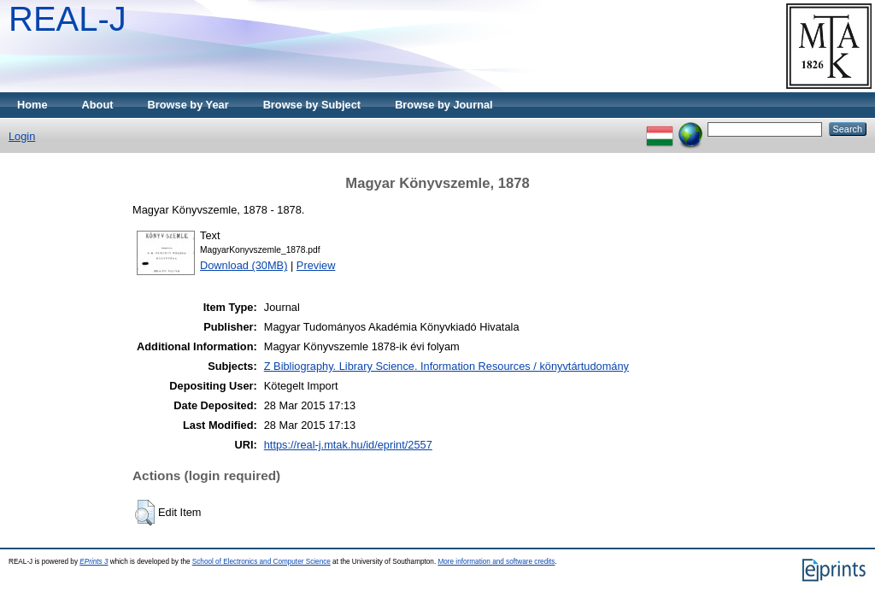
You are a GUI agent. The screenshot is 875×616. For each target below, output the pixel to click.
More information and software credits (496, 562)
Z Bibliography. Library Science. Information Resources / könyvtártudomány (446, 366)
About (98, 104)
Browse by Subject (312, 104)
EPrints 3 (93, 562)
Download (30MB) (243, 265)
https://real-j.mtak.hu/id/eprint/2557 (348, 444)
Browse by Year (188, 104)
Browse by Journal (444, 104)
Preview (316, 265)
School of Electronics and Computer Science (261, 562)
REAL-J (67, 19)
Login (22, 136)
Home (32, 104)
